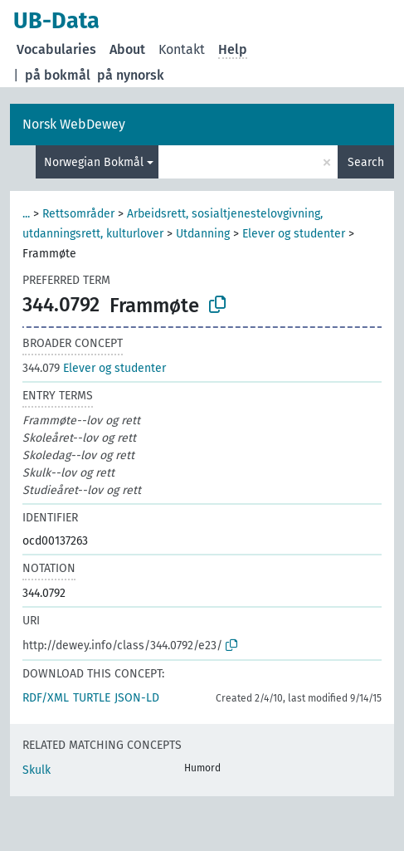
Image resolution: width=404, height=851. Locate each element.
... (26, 214)
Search (366, 162)
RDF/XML (45, 698)
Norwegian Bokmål (94, 162)
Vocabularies (56, 49)
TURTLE (91, 698)
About (127, 49)
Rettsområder (78, 214)
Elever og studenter (293, 234)
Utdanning (203, 234)
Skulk (36, 770)
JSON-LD (136, 698)
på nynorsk (130, 75)
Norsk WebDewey (73, 124)
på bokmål (57, 75)
